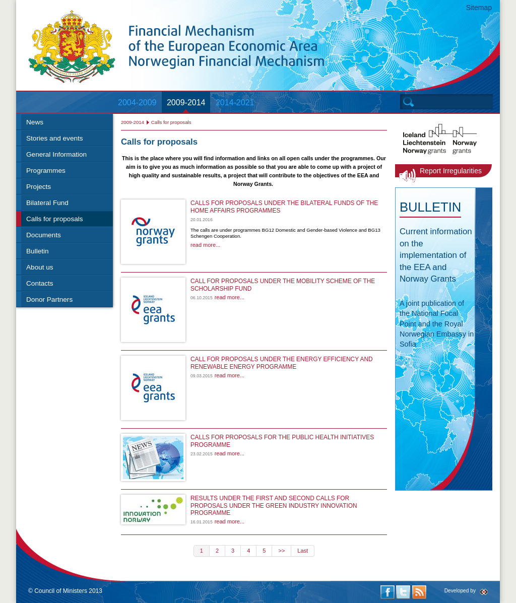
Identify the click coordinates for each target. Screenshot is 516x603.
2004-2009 (137, 102)
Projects (38, 186)
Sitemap (479, 8)
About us (39, 267)
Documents (43, 235)
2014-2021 (235, 102)
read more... (205, 245)
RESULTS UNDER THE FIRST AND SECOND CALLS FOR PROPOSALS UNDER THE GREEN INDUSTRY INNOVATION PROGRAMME (273, 505)
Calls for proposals (54, 219)
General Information (56, 154)
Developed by (460, 590)
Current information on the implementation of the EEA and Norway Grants (436, 255)
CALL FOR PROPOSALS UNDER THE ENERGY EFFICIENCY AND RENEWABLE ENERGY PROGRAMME (281, 363)
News (34, 122)
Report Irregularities (451, 171)
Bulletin (37, 251)
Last (302, 551)
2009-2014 (186, 102)
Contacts (39, 283)
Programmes (46, 170)
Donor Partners (49, 299)
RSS (419, 592)
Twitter (403, 592)
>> (281, 551)
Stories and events (54, 138)
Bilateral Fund (47, 203)
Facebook (387, 592)
